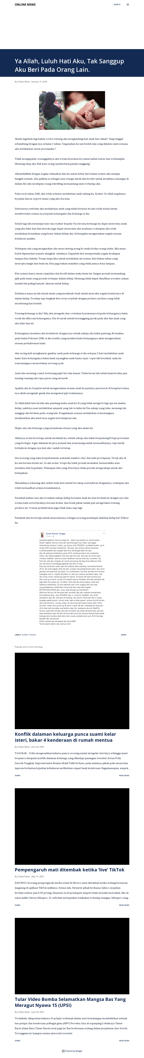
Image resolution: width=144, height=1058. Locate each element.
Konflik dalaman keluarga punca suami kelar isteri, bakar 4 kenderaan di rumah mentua (65, 737)
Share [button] (123, 635)
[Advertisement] (72, 30)
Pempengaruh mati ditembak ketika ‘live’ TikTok (69, 870)
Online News (25, 4)
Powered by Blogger (72, 1051)
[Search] (117, 4)
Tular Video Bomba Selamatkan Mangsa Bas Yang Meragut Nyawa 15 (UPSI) (70, 1002)
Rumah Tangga (29, 635)
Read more (124, 775)
